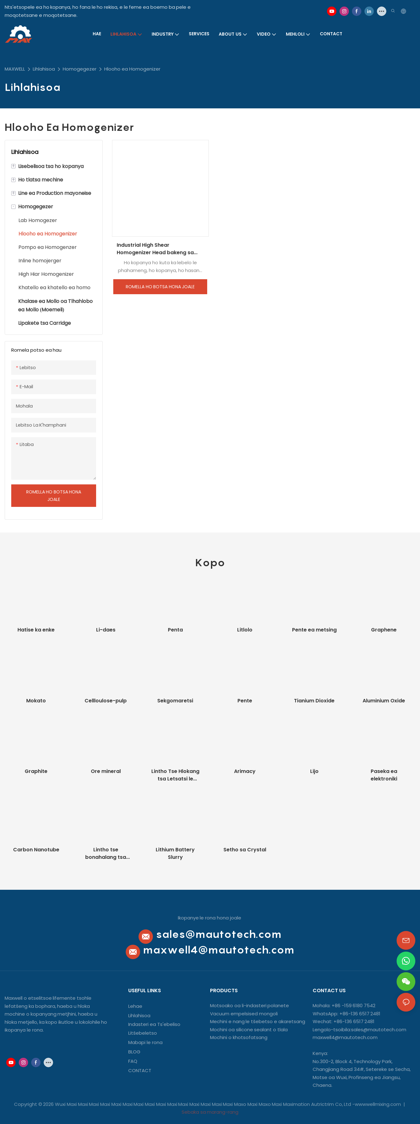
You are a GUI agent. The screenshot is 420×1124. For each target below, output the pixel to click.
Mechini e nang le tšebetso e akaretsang (257, 1021)
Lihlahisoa (44, 69)
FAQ (132, 1061)
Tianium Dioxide (314, 700)
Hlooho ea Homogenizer (132, 69)
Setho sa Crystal (244, 849)
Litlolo (244, 629)
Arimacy (245, 771)
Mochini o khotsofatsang (238, 1037)
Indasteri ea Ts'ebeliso (154, 1024)
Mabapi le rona (145, 1042)
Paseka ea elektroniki (384, 775)
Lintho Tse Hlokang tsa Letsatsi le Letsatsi (175, 775)
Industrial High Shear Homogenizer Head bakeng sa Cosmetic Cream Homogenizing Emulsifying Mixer (158, 248)
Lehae (135, 1006)
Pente (244, 700)
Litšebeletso (142, 1033)
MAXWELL (15, 69)
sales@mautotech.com (218, 934)
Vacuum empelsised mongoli (244, 1013)
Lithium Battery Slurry (175, 853)
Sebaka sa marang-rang (210, 1112)
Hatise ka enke (36, 629)
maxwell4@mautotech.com (218, 949)
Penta (175, 629)
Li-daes (105, 629)
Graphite (36, 771)
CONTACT (140, 1070)
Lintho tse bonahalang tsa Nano (105, 853)
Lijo (314, 771)
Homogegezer (79, 69)
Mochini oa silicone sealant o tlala (249, 1029)
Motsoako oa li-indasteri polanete (249, 1005)
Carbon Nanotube (36, 849)
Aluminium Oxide (384, 700)
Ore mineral (106, 771)
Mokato (36, 700)
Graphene (384, 629)
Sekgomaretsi (175, 700)
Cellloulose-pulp (106, 700)
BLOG (134, 1051)
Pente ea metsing (314, 629)
